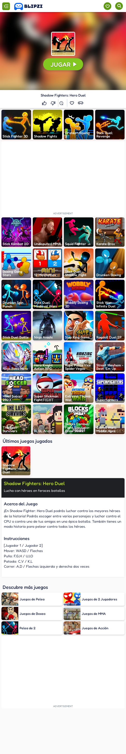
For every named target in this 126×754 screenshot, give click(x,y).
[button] (63, 44)
